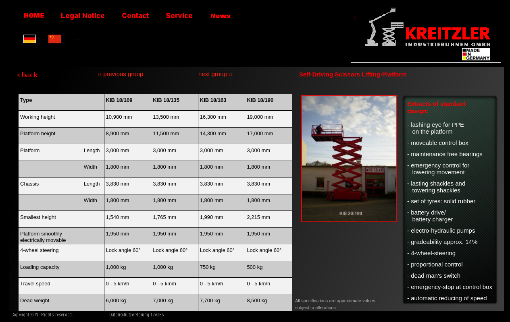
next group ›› (215, 73)
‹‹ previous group (120, 73)
